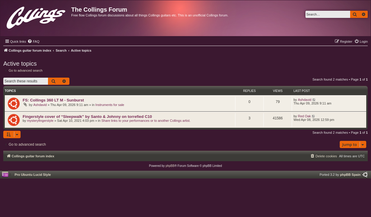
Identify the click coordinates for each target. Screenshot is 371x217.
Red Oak (304, 116)
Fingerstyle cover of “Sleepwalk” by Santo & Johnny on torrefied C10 (87, 116)
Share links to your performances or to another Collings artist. (145, 120)
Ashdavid (40, 105)
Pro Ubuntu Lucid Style (33, 174)
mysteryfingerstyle (40, 120)
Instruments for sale (109, 105)
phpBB (170, 165)
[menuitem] (33, 41)
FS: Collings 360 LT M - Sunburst (53, 100)
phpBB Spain (350, 174)
